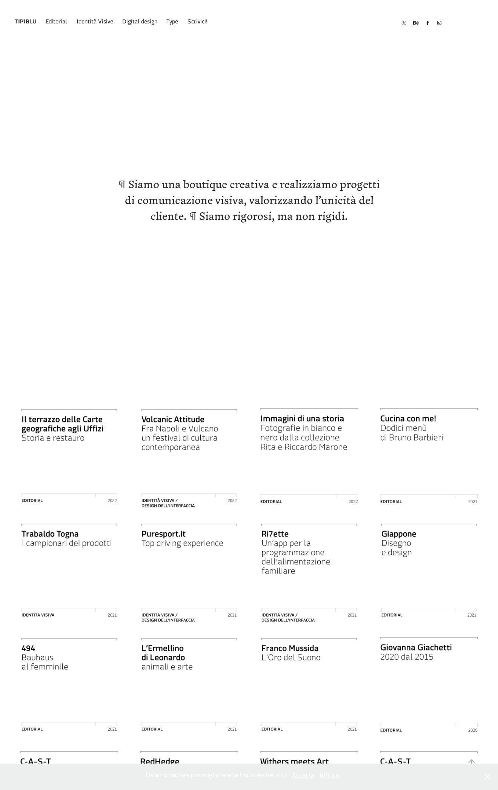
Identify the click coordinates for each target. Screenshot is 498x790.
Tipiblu (26, 23)
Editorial (56, 23)
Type (172, 23)
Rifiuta (329, 776)
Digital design (139, 23)
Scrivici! (198, 23)
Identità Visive (95, 23)
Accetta (303, 776)
